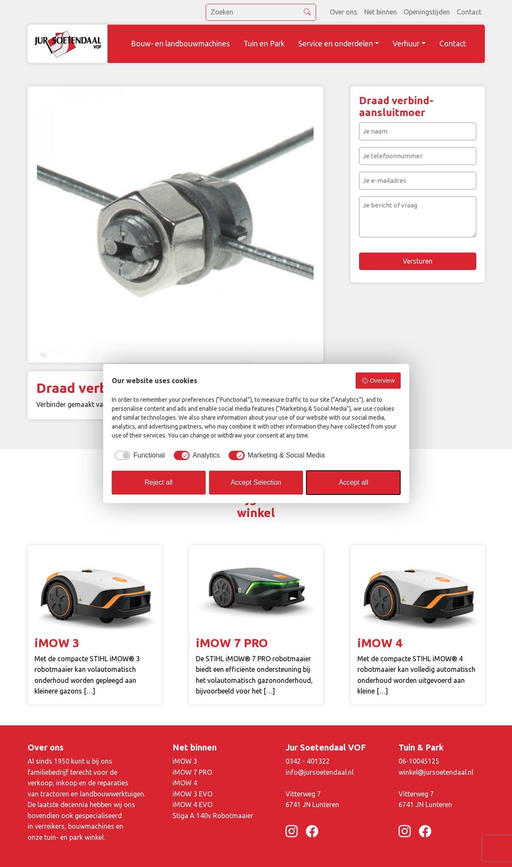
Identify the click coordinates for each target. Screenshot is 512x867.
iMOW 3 (185, 761)
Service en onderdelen (335, 44)
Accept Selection (256, 482)
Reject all (158, 482)
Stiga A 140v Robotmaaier (213, 815)
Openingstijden (427, 12)
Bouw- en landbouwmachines (180, 44)
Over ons (343, 12)
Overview (378, 380)
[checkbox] (138, 455)
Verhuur (406, 44)
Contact (469, 12)
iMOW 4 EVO (192, 804)
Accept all (353, 482)
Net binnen (380, 12)
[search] (261, 12)
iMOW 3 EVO (192, 794)
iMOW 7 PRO (192, 772)
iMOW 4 (185, 783)
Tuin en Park (264, 44)
